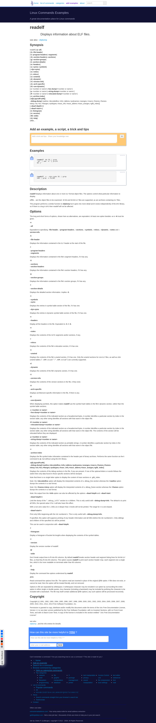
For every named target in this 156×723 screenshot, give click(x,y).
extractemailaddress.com (39, 711)
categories (60, 3)
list (47, 3)
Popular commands (44, 687)
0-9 (37, 692)
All (37, 690)
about (82, 3)
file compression (104, 680)
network (42, 675)
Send (60, 645)
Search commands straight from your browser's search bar (57, 697)
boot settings (102, 682)
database (57, 682)
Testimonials (40, 699)
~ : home (37, 660)
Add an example (40, 663)
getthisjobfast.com (36, 715)
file (55, 675)
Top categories (41, 672)
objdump (43, 40)
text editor (116, 675)
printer (71, 682)
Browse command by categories (47, 668)
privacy (85, 677)
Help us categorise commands (49, 670)
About (35, 694)
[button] (122, 136)
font (114, 680)
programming (44, 682)
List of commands (39, 685)
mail (114, 682)
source (122, 155)
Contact (36, 702)
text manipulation (89, 675)
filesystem (42, 680)
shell (40, 677)
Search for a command (43, 665)
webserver (116, 677)
